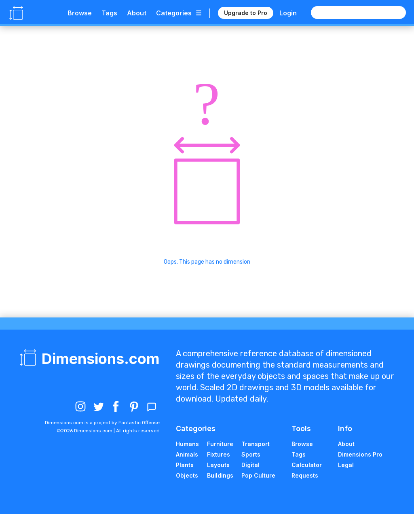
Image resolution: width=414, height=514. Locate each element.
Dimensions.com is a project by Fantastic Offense (102, 422)
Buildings (220, 475)
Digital (250, 464)
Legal (346, 464)
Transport (255, 443)
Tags (109, 13)
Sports (250, 454)
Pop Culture (258, 475)
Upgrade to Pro (245, 12)
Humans (187, 443)
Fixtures (218, 454)
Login (288, 13)
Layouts (218, 464)
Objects (187, 475)
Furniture (220, 443)
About (136, 13)
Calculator (306, 464)
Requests (304, 475)
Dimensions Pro (360, 454)
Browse (80, 13)
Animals (187, 454)
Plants (185, 464)
